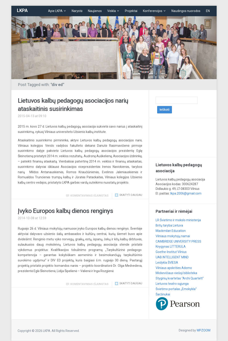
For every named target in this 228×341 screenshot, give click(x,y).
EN (208, 11)
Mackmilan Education (171, 231)
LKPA (22, 10)
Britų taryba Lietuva (169, 225)
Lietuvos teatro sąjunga (172, 283)
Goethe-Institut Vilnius (171, 252)
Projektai (131, 11)
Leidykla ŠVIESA (167, 262)
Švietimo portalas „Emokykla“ (176, 289)
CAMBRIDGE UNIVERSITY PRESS (178, 241)
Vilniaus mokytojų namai (173, 236)
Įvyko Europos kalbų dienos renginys (65, 211)
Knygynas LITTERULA (171, 246)
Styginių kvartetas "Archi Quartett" (180, 278)
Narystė (77, 11)
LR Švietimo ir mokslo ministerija (178, 220)
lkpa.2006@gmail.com (186, 193)
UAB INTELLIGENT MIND (172, 257)
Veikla (111, 11)
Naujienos (95, 11)
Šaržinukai (163, 294)
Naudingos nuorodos (185, 11)
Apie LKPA (55, 11)
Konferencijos (152, 11)
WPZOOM (203, 330)
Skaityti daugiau (130, 195)
